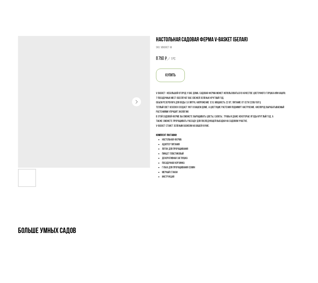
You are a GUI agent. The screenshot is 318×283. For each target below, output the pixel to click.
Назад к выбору (18, 8)
